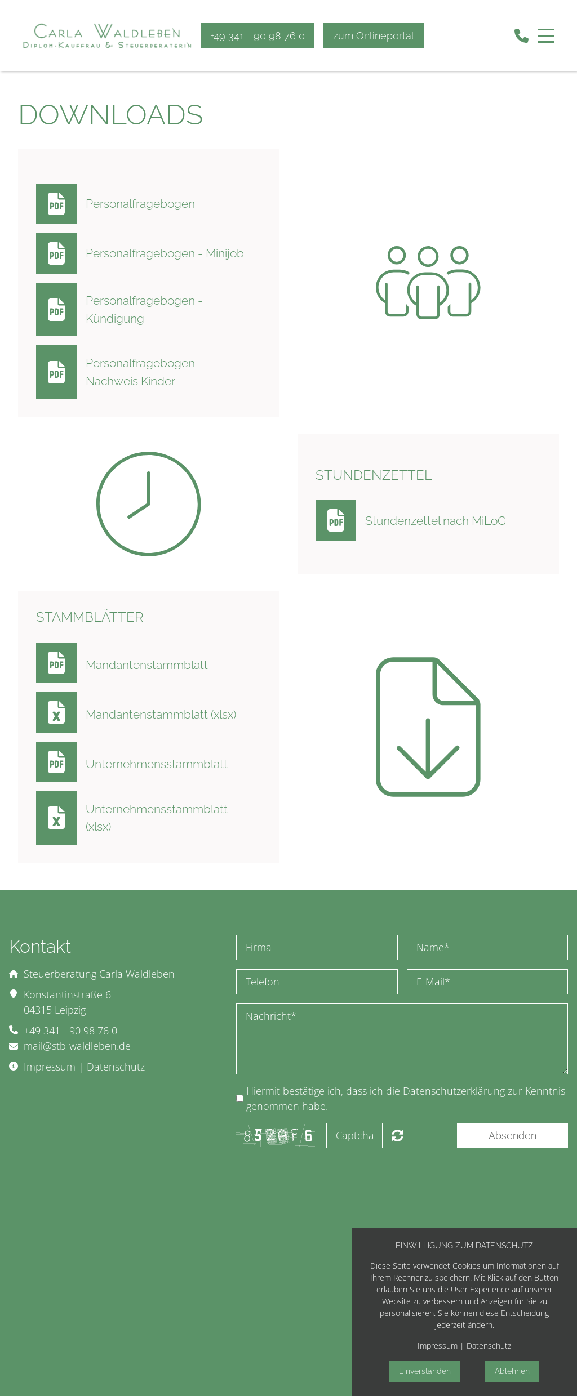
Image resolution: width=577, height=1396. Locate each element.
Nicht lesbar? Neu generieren (397, 1135)
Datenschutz (116, 1066)
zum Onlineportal (373, 36)
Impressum (50, 1066)
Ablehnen (512, 1371)
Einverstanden (425, 1371)
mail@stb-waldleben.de (77, 1045)
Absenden (512, 1135)
